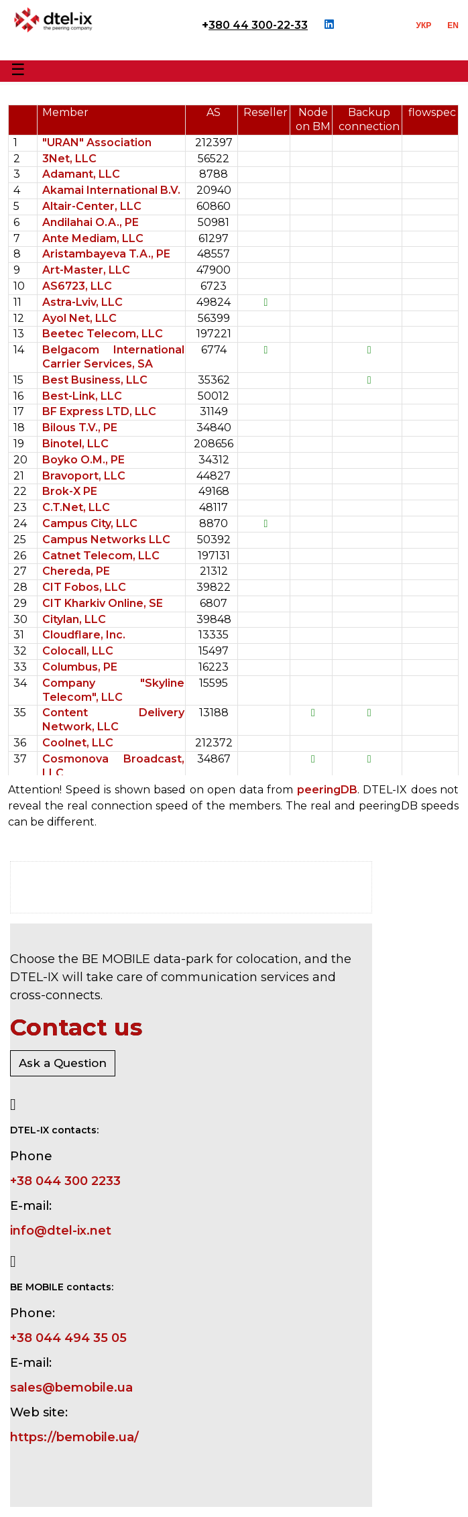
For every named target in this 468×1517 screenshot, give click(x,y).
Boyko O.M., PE (83, 459)
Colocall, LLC (77, 650)
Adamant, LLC (81, 174)
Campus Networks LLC (106, 539)
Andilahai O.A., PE (90, 222)
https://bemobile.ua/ (74, 1437)
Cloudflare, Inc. (83, 634)
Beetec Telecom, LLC (102, 333)
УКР (424, 25)
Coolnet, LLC (77, 742)
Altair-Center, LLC (91, 206)
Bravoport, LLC (83, 475)
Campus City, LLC (89, 523)
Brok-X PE (69, 491)
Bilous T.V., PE (79, 427)
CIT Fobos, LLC (84, 587)
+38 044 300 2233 (65, 1181)
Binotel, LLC (75, 443)
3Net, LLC (69, 158)
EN (453, 25)
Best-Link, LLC (82, 396)
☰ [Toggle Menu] (18, 69)
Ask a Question (63, 1063)
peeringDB (327, 789)
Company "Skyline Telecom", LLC (113, 690)
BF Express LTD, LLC (99, 411)
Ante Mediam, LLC (92, 238)
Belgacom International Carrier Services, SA (113, 356)
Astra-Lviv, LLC (82, 302)
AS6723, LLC (77, 286)
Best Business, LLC (95, 380)
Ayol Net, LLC (79, 318)
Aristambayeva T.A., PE (106, 253)
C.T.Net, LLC (76, 507)
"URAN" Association (97, 142)
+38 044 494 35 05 (68, 1338)
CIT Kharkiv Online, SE (102, 603)
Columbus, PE (79, 667)
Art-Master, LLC (86, 270)
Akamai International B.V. (111, 190)
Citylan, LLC (74, 619)
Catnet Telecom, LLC (101, 555)
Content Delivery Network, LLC (113, 719)
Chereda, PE (76, 571)
